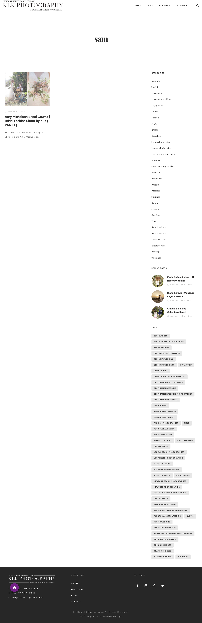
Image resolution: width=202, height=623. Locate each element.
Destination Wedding (161, 107)
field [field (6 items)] (186, 431)
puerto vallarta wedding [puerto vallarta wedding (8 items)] (167, 524)
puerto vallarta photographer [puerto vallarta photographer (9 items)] (171, 518)
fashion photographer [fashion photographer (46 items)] (166, 431)
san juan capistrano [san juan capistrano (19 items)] (164, 536)
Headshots (156, 143)
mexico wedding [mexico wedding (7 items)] (162, 472)
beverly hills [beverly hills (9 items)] (160, 344)
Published (155, 198)
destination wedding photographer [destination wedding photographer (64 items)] (173, 402)
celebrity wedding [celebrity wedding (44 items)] (163, 367)
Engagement (157, 113)
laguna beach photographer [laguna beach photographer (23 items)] (169, 460)
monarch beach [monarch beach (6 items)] (162, 483)
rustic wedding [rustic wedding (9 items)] (162, 530)
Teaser (154, 229)
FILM (154, 131)
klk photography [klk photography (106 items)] (163, 443)
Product (155, 192)
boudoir (155, 95)
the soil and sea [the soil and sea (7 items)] (162, 553)
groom (154, 137)
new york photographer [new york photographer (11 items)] (167, 495)
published (155, 204)
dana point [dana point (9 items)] (186, 373)
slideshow (155, 223)
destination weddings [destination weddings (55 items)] (165, 408)
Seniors (155, 217)
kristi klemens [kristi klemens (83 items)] (185, 449)
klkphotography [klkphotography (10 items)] (162, 449)
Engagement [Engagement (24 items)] (160, 414)
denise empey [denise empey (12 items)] (160, 379)
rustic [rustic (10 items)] (190, 524)
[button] (14, 587)
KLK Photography (93, 620)
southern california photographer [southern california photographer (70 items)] (173, 542)
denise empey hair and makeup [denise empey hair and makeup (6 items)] (169, 385)
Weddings (155, 259)
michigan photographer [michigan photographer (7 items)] (166, 478)
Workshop (156, 265)
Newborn (155, 168)
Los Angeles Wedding (161, 156)
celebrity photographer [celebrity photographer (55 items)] (167, 361)
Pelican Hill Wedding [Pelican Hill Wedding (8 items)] (165, 512)
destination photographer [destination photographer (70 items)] (168, 390)
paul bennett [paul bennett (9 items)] (161, 507)
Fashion (155, 125)
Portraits (155, 180)
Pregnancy (156, 186)
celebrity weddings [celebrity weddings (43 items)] (164, 373)
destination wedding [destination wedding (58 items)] (165, 396)
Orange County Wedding (163, 174)
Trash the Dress (159, 247)
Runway (155, 211)
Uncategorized (158, 253)
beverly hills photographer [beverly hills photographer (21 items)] (169, 350)
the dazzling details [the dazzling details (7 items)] (165, 547)
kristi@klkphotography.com (25, 605)
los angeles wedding (160, 150)
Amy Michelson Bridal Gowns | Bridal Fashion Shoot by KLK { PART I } (27, 129)
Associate (155, 89)
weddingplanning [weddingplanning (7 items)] (163, 565)
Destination (156, 101)
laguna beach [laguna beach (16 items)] (161, 454)
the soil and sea (158, 235)
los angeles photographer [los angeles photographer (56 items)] (168, 466)
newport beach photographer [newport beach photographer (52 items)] (170, 489)
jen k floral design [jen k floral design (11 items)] (164, 437)
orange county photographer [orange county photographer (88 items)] (170, 501)
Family (154, 119)
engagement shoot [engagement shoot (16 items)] (164, 425)
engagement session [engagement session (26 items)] (165, 419)
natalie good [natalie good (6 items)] (183, 483)
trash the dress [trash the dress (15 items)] (162, 559)
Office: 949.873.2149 (22, 601)
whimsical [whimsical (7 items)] (183, 565)
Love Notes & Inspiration (163, 162)
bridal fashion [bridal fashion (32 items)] (161, 356)
